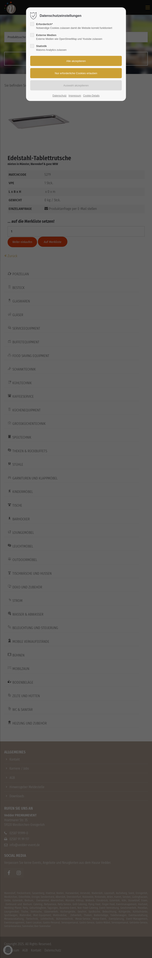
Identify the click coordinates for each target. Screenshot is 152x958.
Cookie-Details (91, 95)
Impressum (75, 95)
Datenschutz (59, 95)
